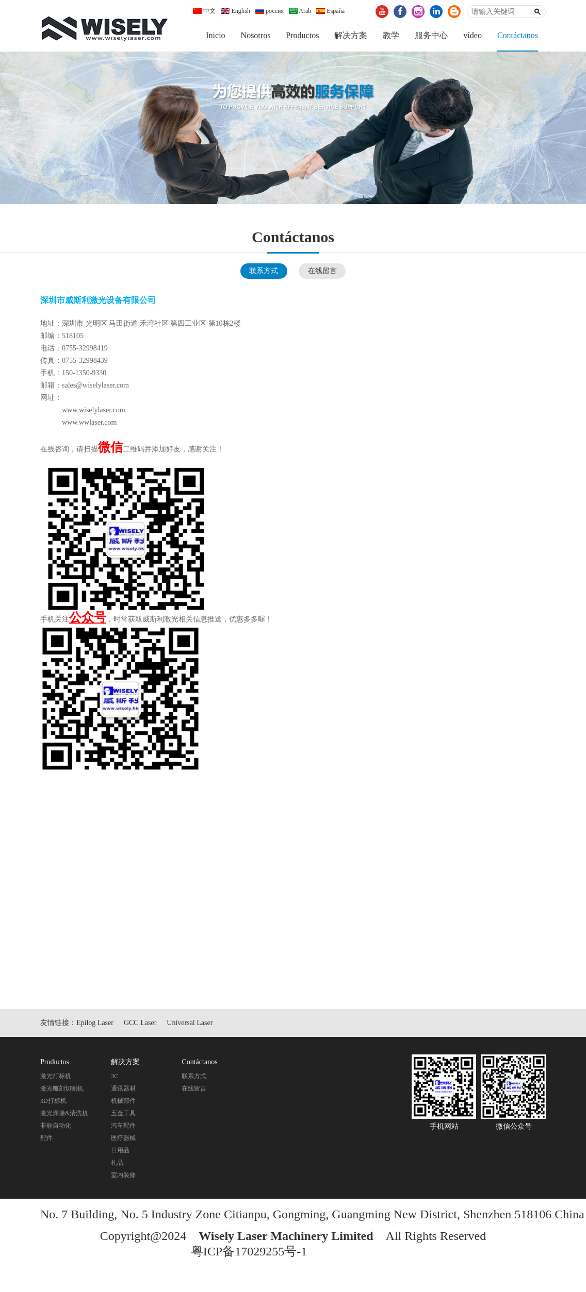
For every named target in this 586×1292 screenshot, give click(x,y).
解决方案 (350, 35)
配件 (46, 1138)
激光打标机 (55, 1076)
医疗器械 (123, 1138)
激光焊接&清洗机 (64, 1113)
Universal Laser (190, 1023)
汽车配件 (123, 1125)
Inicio (215, 35)
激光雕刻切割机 (62, 1088)
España (330, 10)
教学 (391, 35)
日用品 (120, 1150)
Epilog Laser (94, 1023)
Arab (300, 10)
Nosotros (256, 35)
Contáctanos (517, 35)
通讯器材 (123, 1088)
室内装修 (123, 1175)
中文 (204, 10)
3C (114, 1076)
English (235, 10)
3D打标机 (53, 1100)
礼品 (117, 1162)
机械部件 (123, 1100)
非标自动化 (55, 1125)
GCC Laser (140, 1023)
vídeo (472, 35)
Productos (302, 35)
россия (269, 10)
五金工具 (123, 1113)
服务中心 (431, 35)
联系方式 (263, 271)
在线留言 (322, 271)
